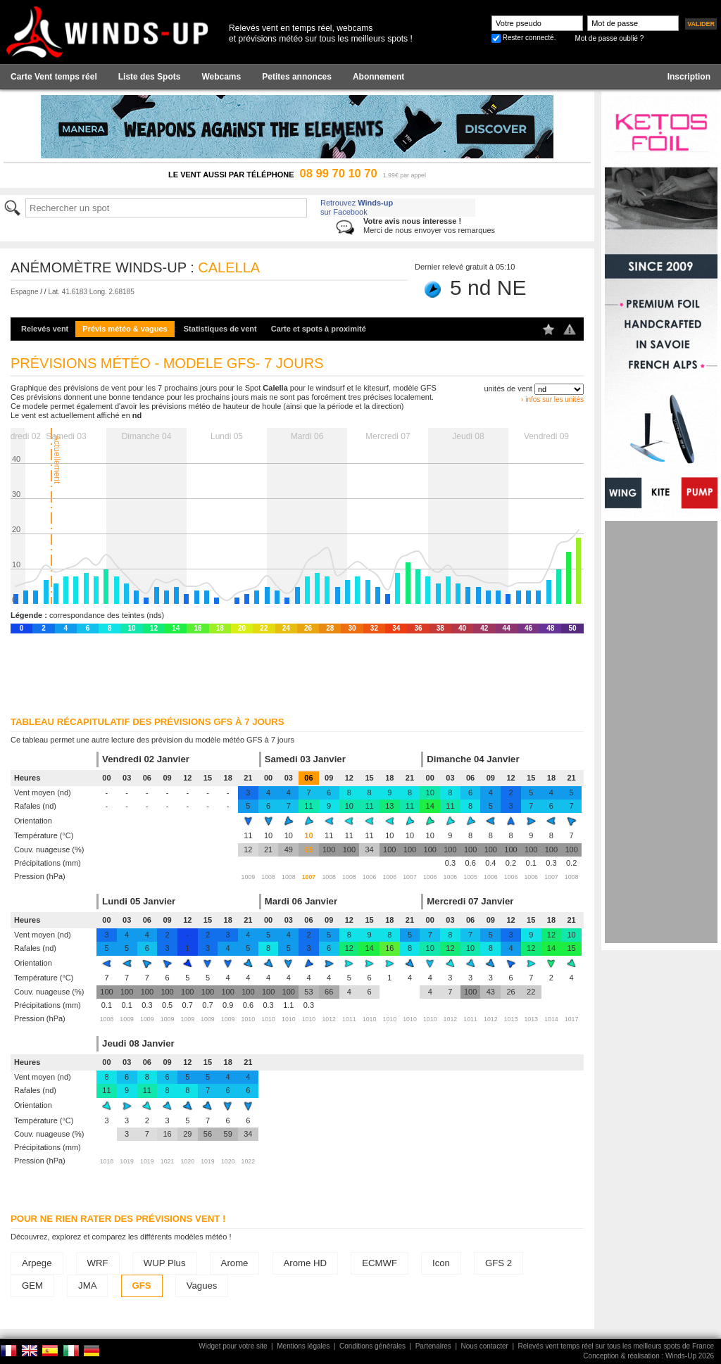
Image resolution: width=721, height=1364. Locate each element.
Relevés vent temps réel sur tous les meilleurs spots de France (616, 1346)
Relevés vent (44, 328)
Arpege (37, 1263)
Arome (235, 1263)
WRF (97, 1263)
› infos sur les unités (552, 399)
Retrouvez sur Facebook (356, 207)
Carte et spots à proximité (318, 328)
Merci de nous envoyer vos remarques (429, 225)
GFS (141, 1285)
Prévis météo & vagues (124, 328)
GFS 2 (498, 1263)
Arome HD (305, 1263)
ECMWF (379, 1263)
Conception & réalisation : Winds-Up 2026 (648, 1356)
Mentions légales (303, 1346)
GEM (32, 1285)
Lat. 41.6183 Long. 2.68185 (91, 292)
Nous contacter (484, 1346)
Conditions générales (372, 1346)
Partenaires (433, 1346)
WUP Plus (165, 1263)
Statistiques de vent (220, 328)
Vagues (202, 1285)
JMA (87, 1285)
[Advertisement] (661, 732)
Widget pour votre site (233, 1346)
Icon (441, 1263)
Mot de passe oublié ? (609, 38)
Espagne (24, 292)
